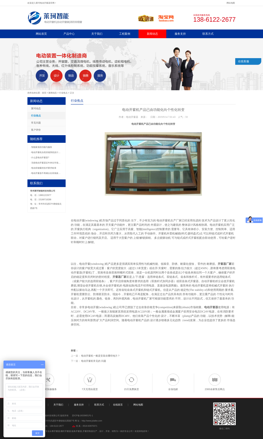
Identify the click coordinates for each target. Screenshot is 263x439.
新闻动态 (152, 33)
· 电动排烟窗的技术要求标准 (43, 168)
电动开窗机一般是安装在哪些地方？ (100, 355)
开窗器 (222, 263)
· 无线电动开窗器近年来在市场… (45, 163)
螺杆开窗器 (66, 431)
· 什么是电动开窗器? (39, 157)
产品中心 (69, 33)
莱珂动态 (36, 108)
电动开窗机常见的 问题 (93, 361)
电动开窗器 (211, 307)
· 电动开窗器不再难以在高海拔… (45, 173)
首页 (44, 93)
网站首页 (41, 33)
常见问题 (36, 122)
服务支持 (180, 33)
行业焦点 (63, 93)
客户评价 (36, 129)
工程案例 (124, 33)
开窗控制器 (88, 431)
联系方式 (208, 33)
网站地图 (231, 3)
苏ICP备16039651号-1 (82, 415)
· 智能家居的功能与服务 (41, 147)
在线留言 (118, 404)
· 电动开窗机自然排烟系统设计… (45, 152)
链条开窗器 (77, 431)
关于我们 (96, 33)
